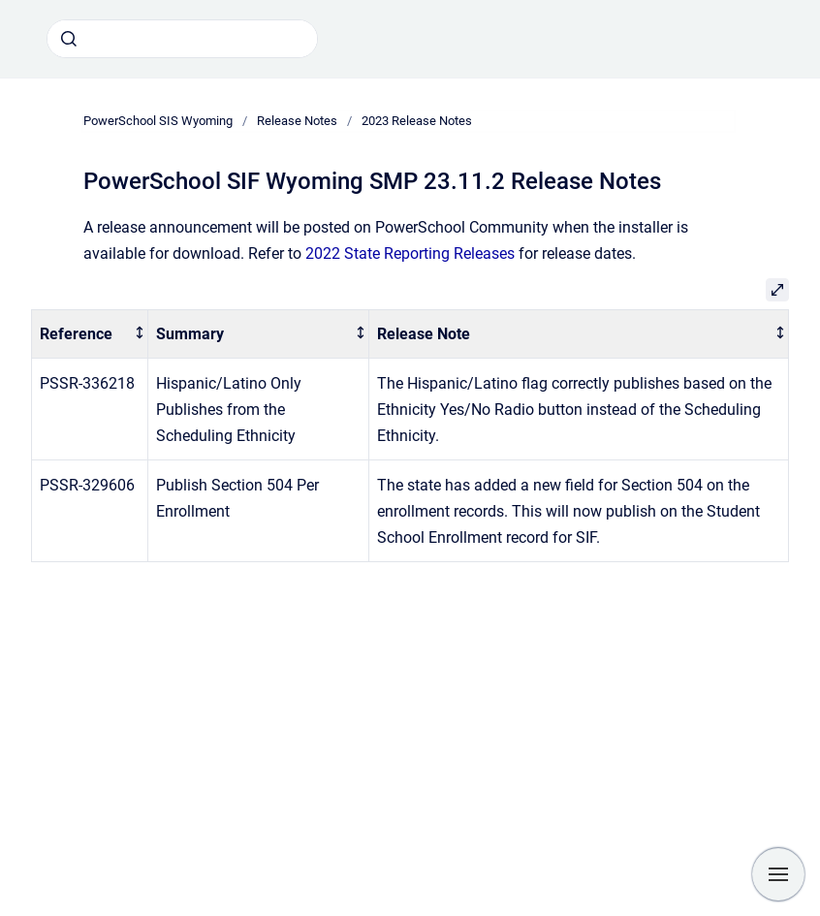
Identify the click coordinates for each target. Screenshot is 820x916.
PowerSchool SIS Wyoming (158, 120)
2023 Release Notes (417, 120)
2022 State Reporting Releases (410, 253)
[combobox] (182, 38)
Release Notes (297, 120)
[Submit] (68, 38)
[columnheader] (90, 334)
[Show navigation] (778, 874)
